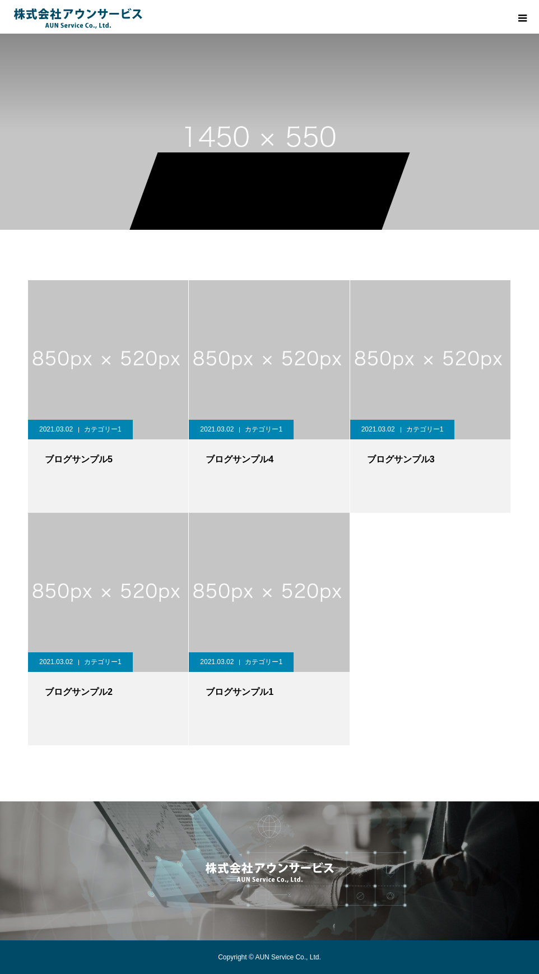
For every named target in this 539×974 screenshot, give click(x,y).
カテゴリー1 (103, 429)
